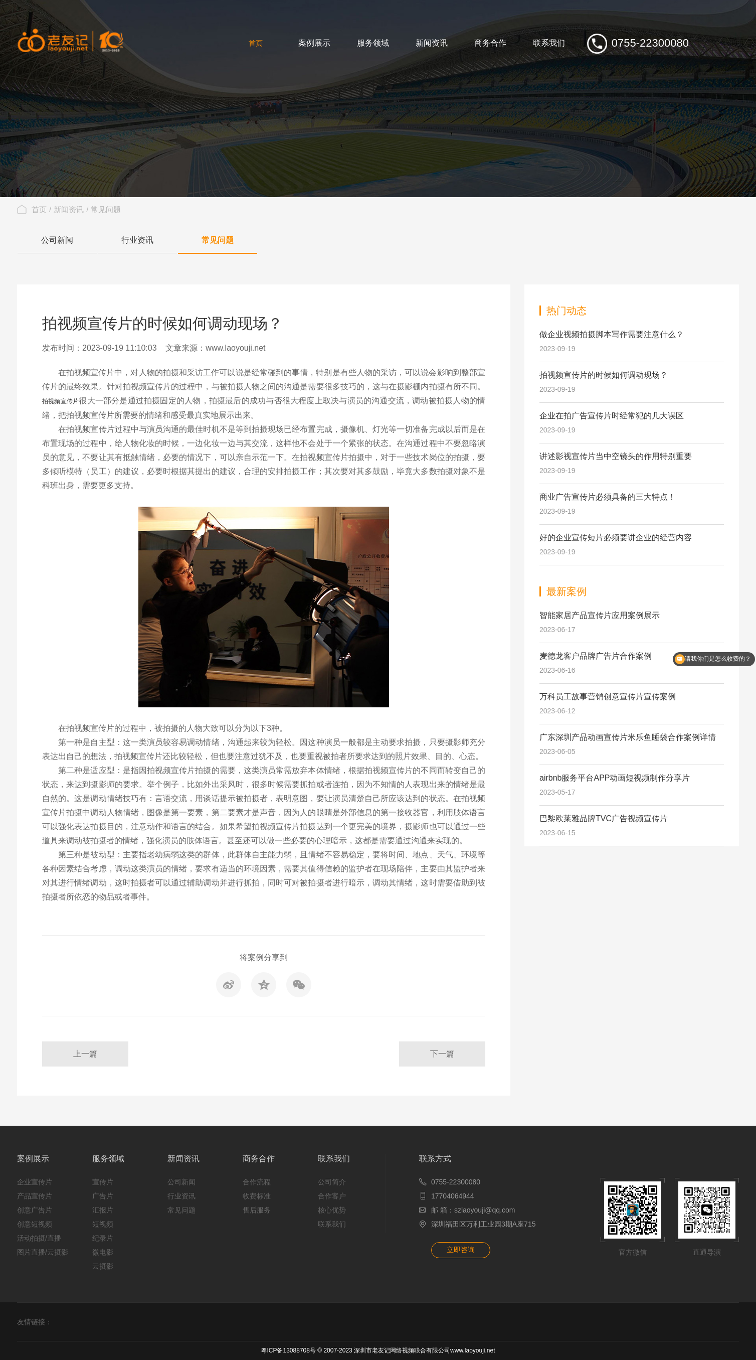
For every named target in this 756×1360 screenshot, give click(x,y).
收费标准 (257, 1196)
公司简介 (332, 1182)
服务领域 (108, 1158)
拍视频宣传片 (60, 401)
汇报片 (102, 1210)
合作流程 (257, 1182)
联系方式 (435, 1158)
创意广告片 (34, 1210)
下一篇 (442, 1053)
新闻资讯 (69, 209)
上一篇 (85, 1053)
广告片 (102, 1196)
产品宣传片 (34, 1196)
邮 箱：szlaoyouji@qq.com (473, 1210)
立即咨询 (461, 1250)
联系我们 (334, 1158)
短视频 (102, 1224)
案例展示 (33, 1158)
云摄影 (102, 1266)
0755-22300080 (455, 1182)
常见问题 (106, 209)
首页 (39, 209)
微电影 (102, 1252)
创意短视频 (34, 1224)
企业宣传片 (34, 1182)
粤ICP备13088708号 (288, 1350)
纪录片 (102, 1238)
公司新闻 (57, 240)
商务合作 (259, 1158)
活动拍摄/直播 (39, 1238)
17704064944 (452, 1196)
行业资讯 (137, 240)
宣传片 (102, 1182)
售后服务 (257, 1210)
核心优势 (332, 1210)
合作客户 (332, 1196)
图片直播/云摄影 (42, 1252)
